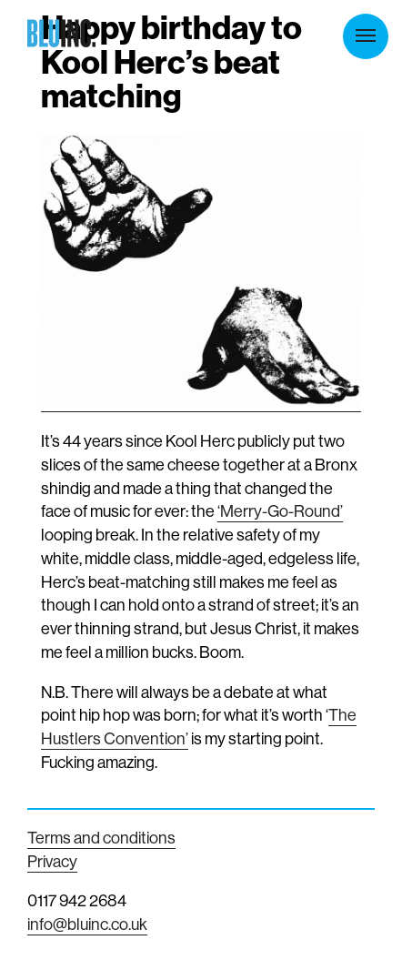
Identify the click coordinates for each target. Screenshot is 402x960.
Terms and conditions (101, 837)
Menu (366, 35)
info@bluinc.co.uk (87, 924)
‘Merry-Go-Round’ (280, 510)
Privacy (52, 861)
